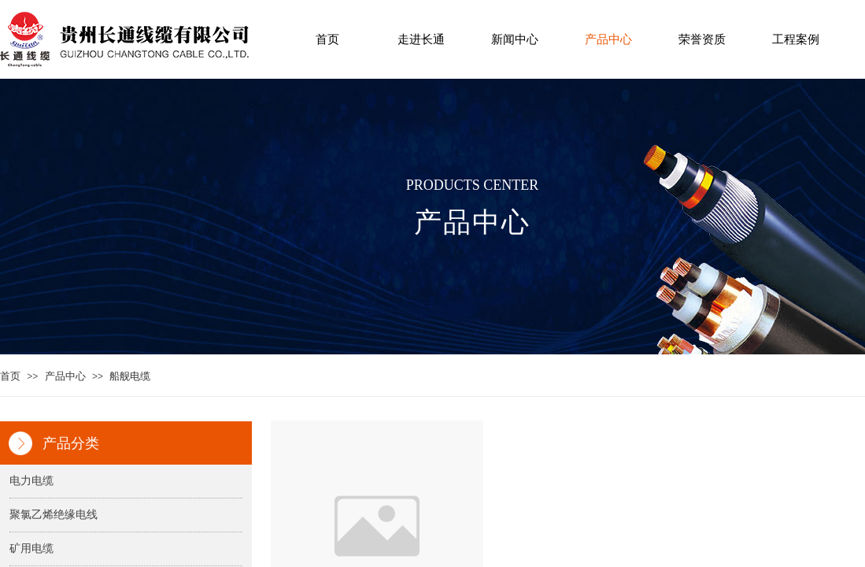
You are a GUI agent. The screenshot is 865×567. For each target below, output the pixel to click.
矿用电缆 (31, 548)
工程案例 (795, 39)
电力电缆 (31, 481)
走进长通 (421, 39)
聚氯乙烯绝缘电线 (53, 515)
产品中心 (608, 39)
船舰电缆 (129, 376)
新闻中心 (514, 39)
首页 (327, 39)
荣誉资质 (702, 39)
